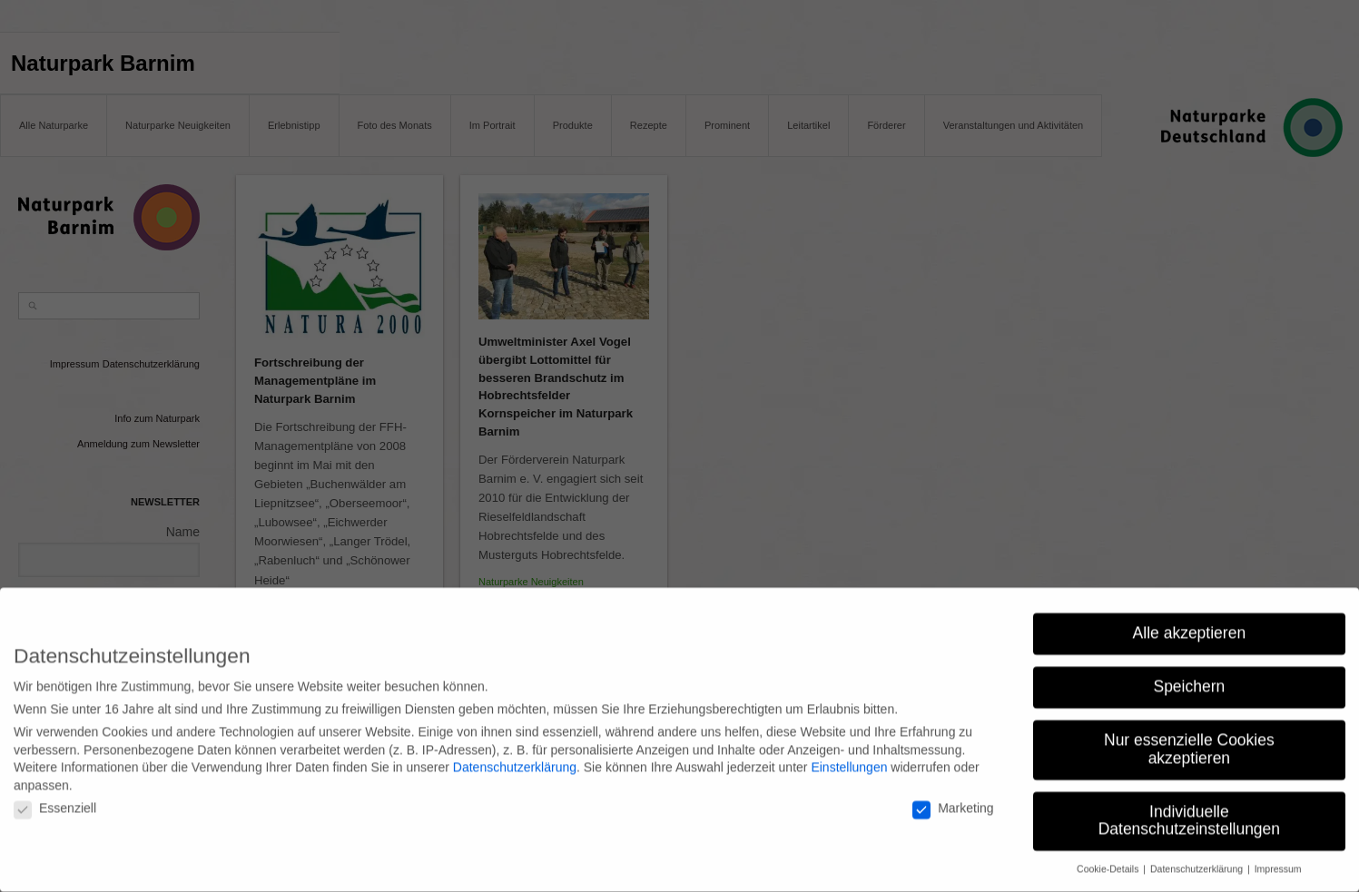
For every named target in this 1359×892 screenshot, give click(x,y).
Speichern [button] (1189, 679)
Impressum (1278, 861)
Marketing (952, 800)
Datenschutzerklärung (514, 758)
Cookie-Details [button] (1109, 861)
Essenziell (55, 800)
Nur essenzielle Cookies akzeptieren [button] (1189, 741)
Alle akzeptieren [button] (1189, 625)
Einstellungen (849, 758)
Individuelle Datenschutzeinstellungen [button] (1189, 812)
